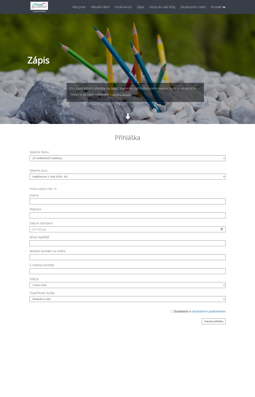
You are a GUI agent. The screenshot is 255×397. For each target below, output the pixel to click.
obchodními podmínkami (208, 311)
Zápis (140, 7)
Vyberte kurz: (39, 170)
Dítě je (34, 279)
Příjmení (35, 209)
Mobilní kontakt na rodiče (48, 251)
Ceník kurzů (123, 7)
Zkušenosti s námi (193, 7)
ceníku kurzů (166, 94)
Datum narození (41, 223)
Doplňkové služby (42, 293)
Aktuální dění (100, 7)
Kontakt (218, 7)
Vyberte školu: (39, 152)
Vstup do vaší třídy (162, 7)
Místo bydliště (39, 237)
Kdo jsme (79, 7)
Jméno (34, 195)
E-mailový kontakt (42, 265)
